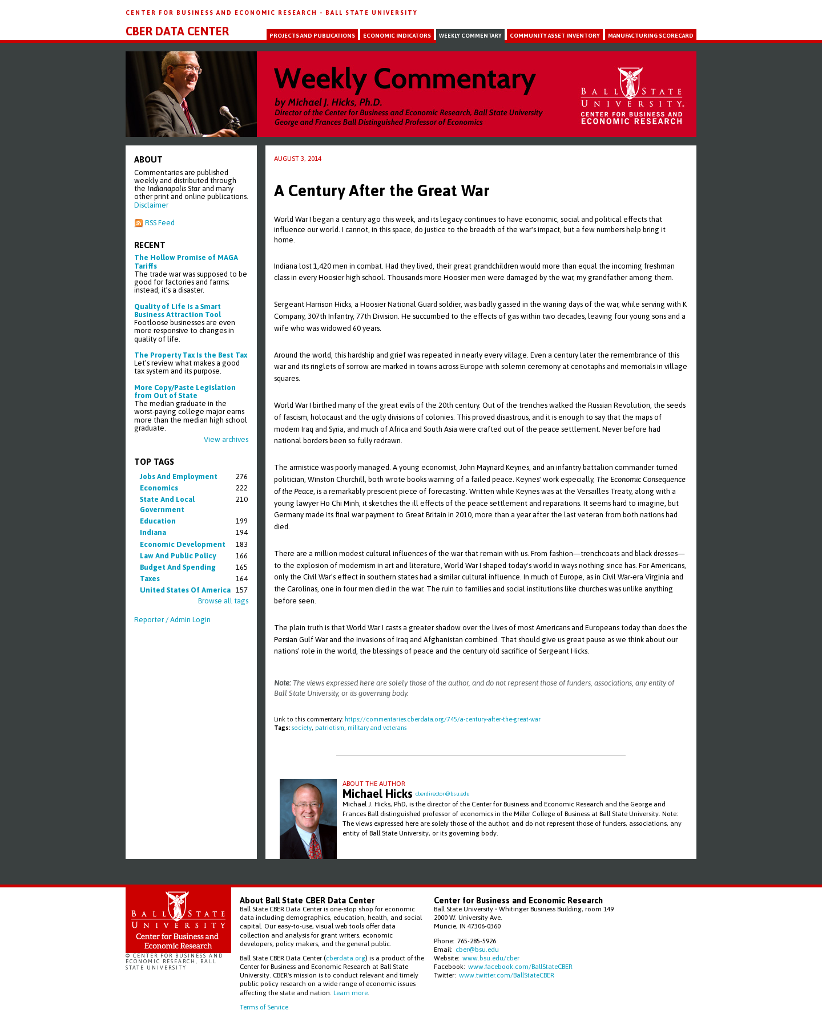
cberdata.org (345, 958)
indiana (153, 532)
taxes (150, 578)
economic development (182, 544)
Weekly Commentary (470, 36)
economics (159, 488)
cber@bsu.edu (477, 949)
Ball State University (371, 12)
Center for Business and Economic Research (223, 12)
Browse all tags (223, 601)
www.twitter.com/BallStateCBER (506, 975)
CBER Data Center (177, 31)
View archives (226, 439)
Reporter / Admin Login (172, 619)
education (158, 521)
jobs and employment (178, 476)
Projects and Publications (312, 36)
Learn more (350, 992)
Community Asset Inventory (555, 36)
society (302, 727)
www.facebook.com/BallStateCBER (520, 966)
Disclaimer (151, 205)
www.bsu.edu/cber (490, 958)
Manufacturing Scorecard (651, 36)
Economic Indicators (397, 36)
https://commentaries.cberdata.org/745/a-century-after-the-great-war (443, 719)
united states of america (185, 590)
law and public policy (178, 555)
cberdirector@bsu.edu (443, 793)
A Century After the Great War (382, 190)
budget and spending (178, 567)
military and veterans (377, 727)
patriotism (329, 727)
